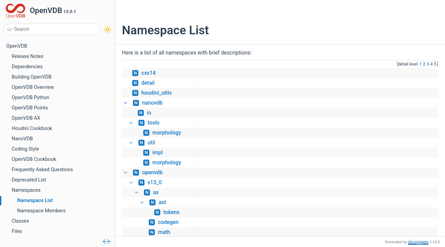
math (164, 232)
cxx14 (148, 73)
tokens (171, 212)
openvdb (152, 172)
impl (157, 153)
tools (154, 123)
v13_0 (155, 182)
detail (148, 83)
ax (156, 192)
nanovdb (152, 103)
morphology (166, 133)
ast (162, 202)
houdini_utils (156, 93)
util (151, 143)
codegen (168, 222)
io (149, 113)
